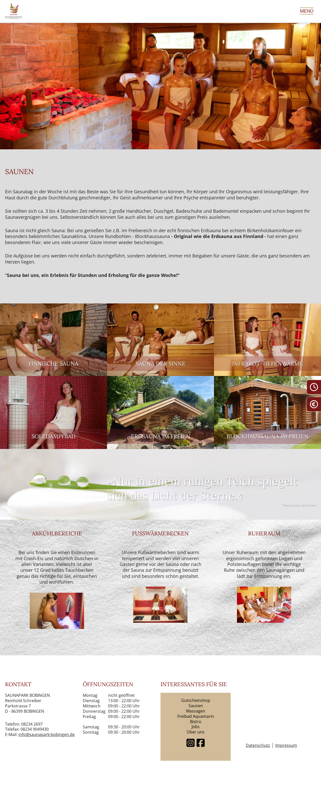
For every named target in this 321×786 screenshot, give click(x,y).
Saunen (196, 705)
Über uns (195, 732)
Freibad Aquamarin (195, 716)
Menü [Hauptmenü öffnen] (306, 11)
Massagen (195, 711)
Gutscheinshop (195, 700)
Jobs (196, 726)
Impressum (286, 745)
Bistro (195, 721)
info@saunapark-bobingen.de (46, 734)
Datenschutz (258, 745)
